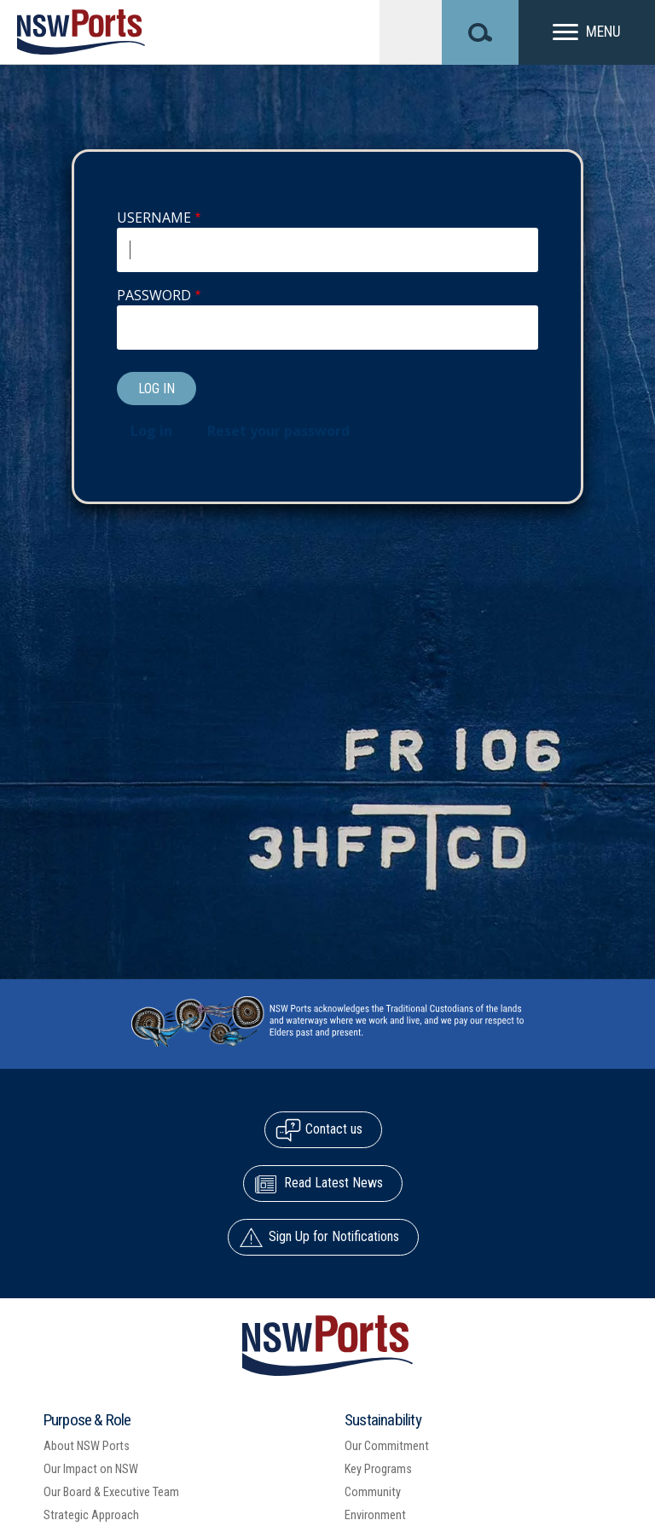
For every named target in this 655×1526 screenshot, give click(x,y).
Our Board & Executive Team (111, 1492)
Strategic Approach (91, 1515)
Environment (375, 1515)
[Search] (480, 32)
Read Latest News (333, 1183)
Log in (151, 430)
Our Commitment (387, 1446)
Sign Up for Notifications (334, 1236)
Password (154, 295)
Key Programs (378, 1469)
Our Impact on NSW (90, 1469)
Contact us (333, 1129)
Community (373, 1492)
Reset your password (278, 430)
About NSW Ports (86, 1446)
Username (154, 217)
